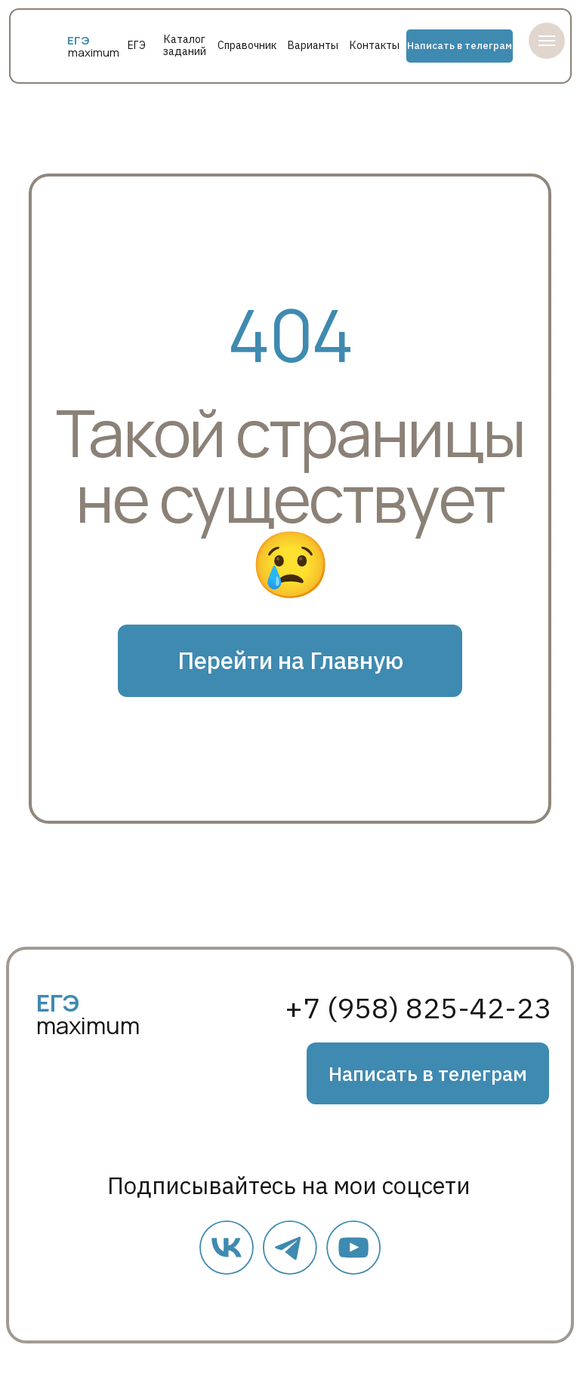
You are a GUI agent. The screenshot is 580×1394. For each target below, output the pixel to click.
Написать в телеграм (459, 45)
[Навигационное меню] (546, 40)
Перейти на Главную (290, 660)
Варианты (313, 45)
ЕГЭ (137, 45)
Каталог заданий (184, 45)
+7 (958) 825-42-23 (418, 1008)
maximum (93, 52)
